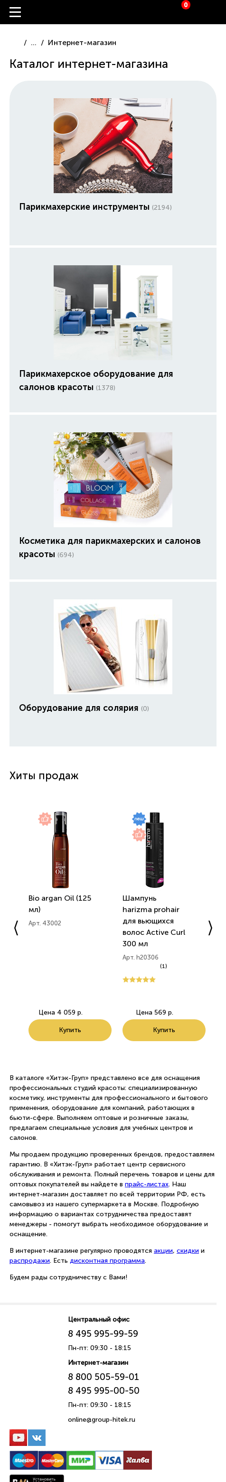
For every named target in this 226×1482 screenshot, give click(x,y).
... (34, 42)
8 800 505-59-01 (103, 1376)
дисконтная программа (107, 1261)
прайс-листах (147, 1184)
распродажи (29, 1261)
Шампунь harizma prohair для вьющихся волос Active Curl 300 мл (153, 921)
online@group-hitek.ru (101, 1420)
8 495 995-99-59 (103, 1333)
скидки (188, 1251)
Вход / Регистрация (219, 12)
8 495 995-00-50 (104, 1390)
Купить (70, 1030)
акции (163, 1251)
